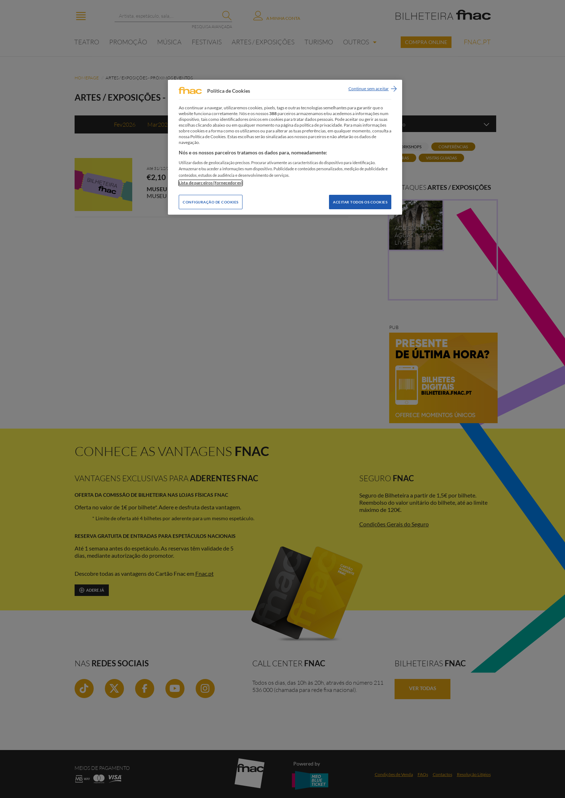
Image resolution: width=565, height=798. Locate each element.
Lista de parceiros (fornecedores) (211, 182)
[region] (285, 147)
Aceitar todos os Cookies (360, 202)
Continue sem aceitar (368, 88)
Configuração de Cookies (211, 202)
